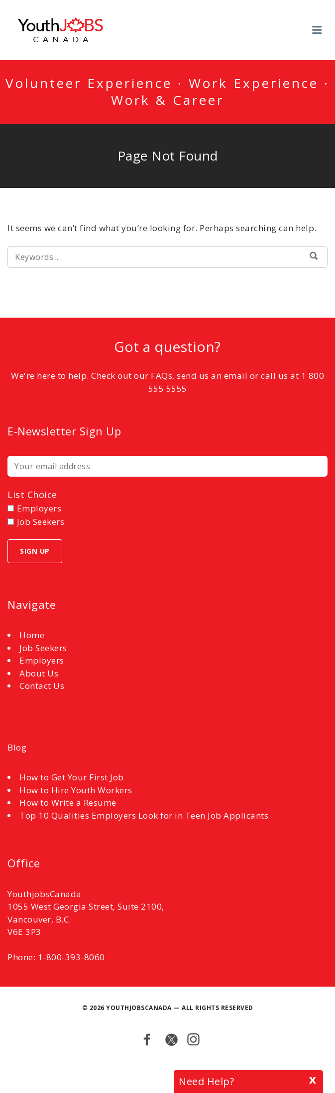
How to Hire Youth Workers (75, 790)
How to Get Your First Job (71, 777)
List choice (32, 495)
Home (31, 635)
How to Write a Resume (67, 802)
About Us (38, 673)
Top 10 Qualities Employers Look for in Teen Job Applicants (143, 815)
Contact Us (41, 685)
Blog (16, 747)
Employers (41, 660)
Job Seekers (43, 648)
